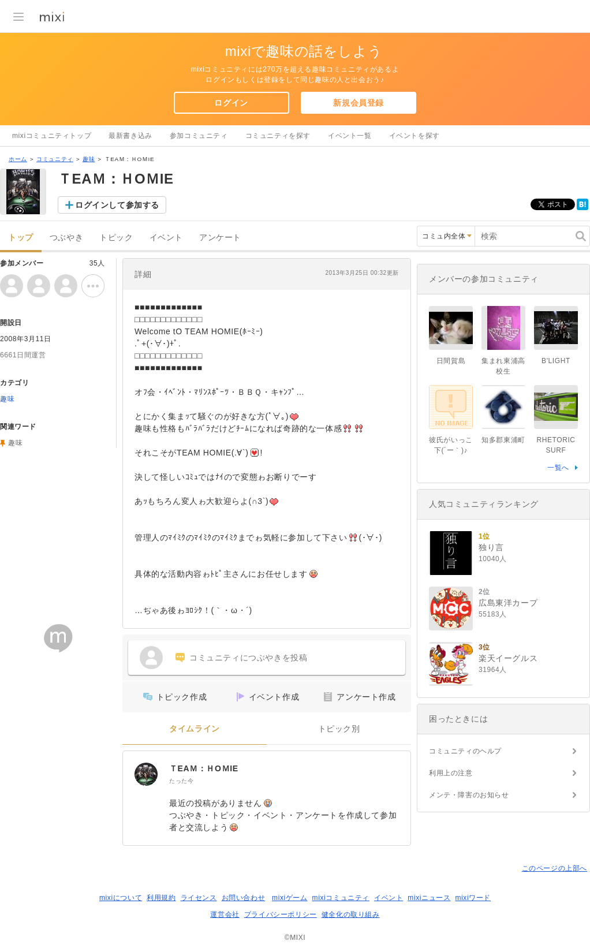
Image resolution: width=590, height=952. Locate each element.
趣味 (89, 159)
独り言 (491, 547)
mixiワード (473, 898)
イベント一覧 (350, 136)
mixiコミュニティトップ (51, 136)
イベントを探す (414, 136)
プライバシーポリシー (280, 914)
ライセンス (199, 898)
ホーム (18, 159)
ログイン (231, 102)
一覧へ (558, 468)
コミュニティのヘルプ (465, 751)
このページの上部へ (554, 868)
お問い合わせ (244, 898)
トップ (20, 237)
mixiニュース (429, 898)
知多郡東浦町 (503, 440)
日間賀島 (450, 361)
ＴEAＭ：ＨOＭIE (203, 768)
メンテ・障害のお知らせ (469, 795)
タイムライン (194, 729)
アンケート (220, 237)
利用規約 (161, 898)
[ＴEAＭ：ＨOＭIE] (146, 774)
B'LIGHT (556, 361)
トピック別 (339, 729)
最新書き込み (130, 136)
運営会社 (224, 914)
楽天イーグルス (508, 658)
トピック (116, 237)
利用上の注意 (451, 773)
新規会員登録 (358, 102)
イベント (166, 237)
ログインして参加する (117, 205)
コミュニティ (54, 159)
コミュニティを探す (278, 136)
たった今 (181, 781)
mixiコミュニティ (340, 898)
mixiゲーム (290, 898)
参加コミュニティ (199, 136)
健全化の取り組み (351, 914)
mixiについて (120, 898)
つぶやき (66, 237)
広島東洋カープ (508, 602)
